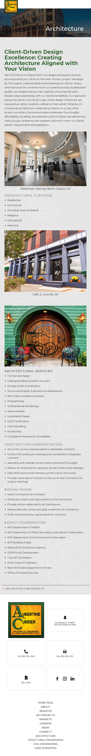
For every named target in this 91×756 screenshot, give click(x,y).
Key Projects (45, 715)
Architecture (45, 736)
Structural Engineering (45, 740)
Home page (45, 702)
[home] (10, 6)
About (45, 707)
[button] (85, 4)
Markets (45, 719)
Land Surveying (45, 748)
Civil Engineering (45, 744)
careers (46, 723)
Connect (45, 731)
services (45, 711)
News (45, 727)
